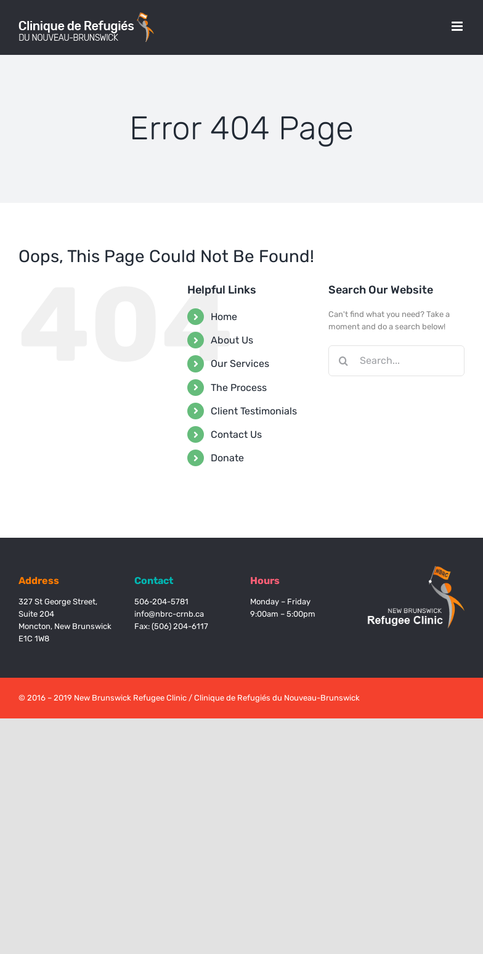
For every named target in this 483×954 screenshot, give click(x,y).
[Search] (343, 360)
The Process (239, 387)
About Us (232, 340)
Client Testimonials (254, 411)
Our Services (240, 363)
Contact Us (236, 434)
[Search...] (396, 360)
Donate (227, 458)
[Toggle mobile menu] (458, 26)
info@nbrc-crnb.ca (169, 614)
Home (224, 317)
